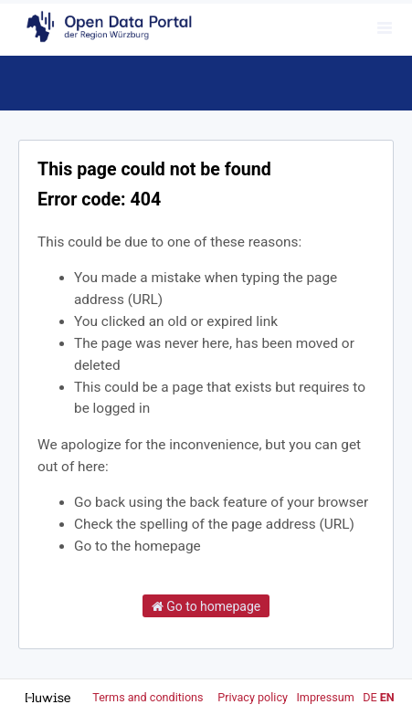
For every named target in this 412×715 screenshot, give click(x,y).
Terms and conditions (149, 697)
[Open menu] (384, 27)
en (387, 697)
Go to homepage (206, 606)
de (369, 697)
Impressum (325, 697)
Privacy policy (254, 697)
